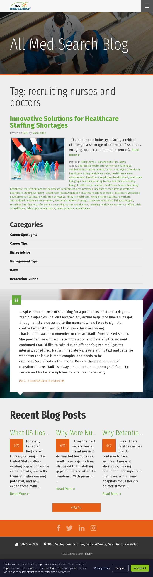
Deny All (120, 568)
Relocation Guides (24, 279)
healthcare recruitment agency (28, 189)
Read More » (19, 494)
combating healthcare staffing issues (91, 169)
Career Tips (19, 244)
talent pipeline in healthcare (73, 208)
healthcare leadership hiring (121, 185)
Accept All (140, 568)
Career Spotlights (23, 235)
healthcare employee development (107, 177)
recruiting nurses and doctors (70, 204)
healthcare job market (90, 185)
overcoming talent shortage (71, 200)
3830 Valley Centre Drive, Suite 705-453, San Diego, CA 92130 (91, 544)
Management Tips (107, 161)
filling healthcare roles (96, 173)
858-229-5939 (27, 544)
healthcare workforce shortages (46, 196)
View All (76, 508)
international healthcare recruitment (31, 200)
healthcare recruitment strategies (114, 189)
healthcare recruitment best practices (70, 189)
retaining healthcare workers (107, 204)
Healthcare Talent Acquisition (63, 192)
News (122, 161)
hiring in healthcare (78, 196)
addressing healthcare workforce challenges (104, 165)
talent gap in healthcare (41, 208)
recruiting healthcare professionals (31, 204)
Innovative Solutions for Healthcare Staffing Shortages (64, 122)
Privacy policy (102, 568)
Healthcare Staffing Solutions (27, 192)
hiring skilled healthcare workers (110, 196)
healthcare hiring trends (96, 181)
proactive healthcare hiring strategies (111, 200)
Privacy (88, 554)
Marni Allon (39, 133)
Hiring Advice (88, 161)
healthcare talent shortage (97, 192)
